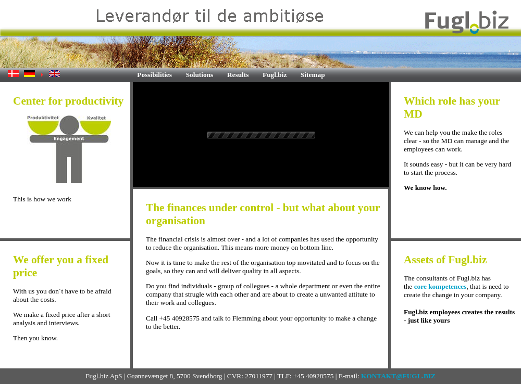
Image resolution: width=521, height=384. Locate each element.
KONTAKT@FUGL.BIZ (398, 376)
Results (238, 75)
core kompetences (440, 286)
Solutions (200, 75)
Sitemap (313, 75)
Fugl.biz (275, 75)
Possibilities (154, 75)
